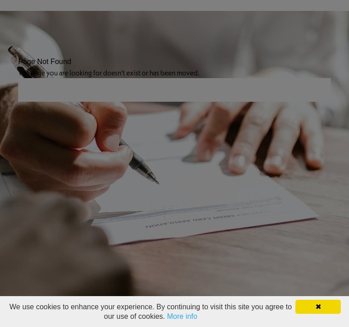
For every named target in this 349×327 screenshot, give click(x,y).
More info (182, 316)
